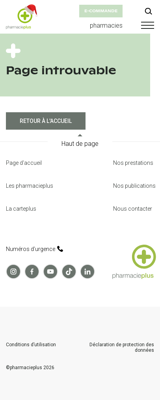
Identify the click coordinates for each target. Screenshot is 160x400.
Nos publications (134, 186)
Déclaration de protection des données (121, 347)
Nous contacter (132, 209)
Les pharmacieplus (29, 186)
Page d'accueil (24, 163)
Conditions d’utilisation (31, 344)
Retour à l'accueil (46, 121)
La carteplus (21, 209)
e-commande (100, 10)
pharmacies (106, 25)
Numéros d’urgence (34, 249)
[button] (146, 25)
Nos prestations (133, 163)
